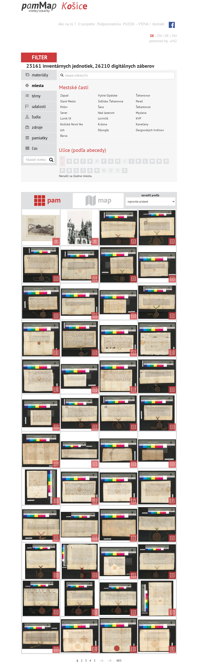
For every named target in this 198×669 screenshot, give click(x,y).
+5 (110, 661)
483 (119, 661)
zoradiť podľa (150, 195)
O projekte (86, 24)
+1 (102, 661)
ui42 (173, 41)
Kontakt (158, 24)
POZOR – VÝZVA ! (136, 24)
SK (152, 35)
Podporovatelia (109, 24)
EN (159, 35)
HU (174, 35)
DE (167, 35)
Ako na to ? (67, 24)
